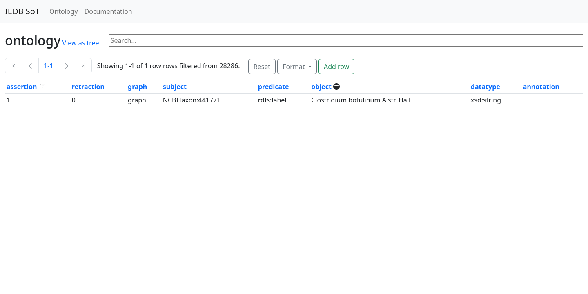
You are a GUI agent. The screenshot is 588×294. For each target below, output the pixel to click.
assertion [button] (23, 86)
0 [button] (74, 100)
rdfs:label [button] (272, 100)
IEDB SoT (22, 11)
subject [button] (175, 86)
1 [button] (8, 100)
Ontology (63, 11)
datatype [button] (485, 86)
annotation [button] (541, 86)
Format (294, 66)
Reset (262, 66)
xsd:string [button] (486, 100)
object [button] (322, 86)
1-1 (48, 65)
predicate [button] (273, 86)
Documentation (108, 11)
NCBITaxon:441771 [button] (192, 100)
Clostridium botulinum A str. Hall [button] (360, 100)
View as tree (80, 42)
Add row (336, 66)
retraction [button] (88, 86)
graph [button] (137, 86)
